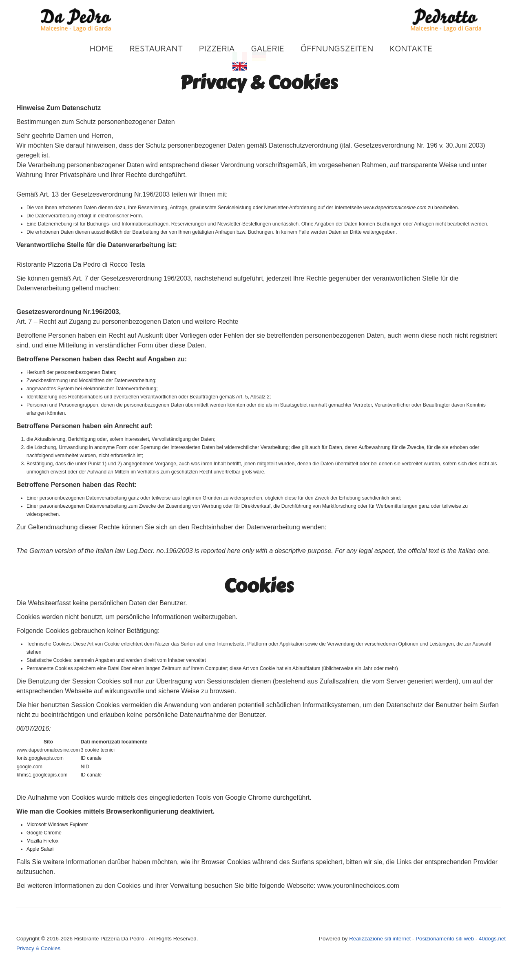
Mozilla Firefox (42, 841)
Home (101, 48)
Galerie (267, 48)
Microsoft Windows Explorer (57, 824)
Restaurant (156, 48)
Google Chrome (44, 833)
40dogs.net (492, 939)
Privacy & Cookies (38, 948)
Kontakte (410, 48)
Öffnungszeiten (337, 48)
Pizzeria (217, 48)
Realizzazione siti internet (380, 939)
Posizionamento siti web (446, 939)
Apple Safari (40, 849)
